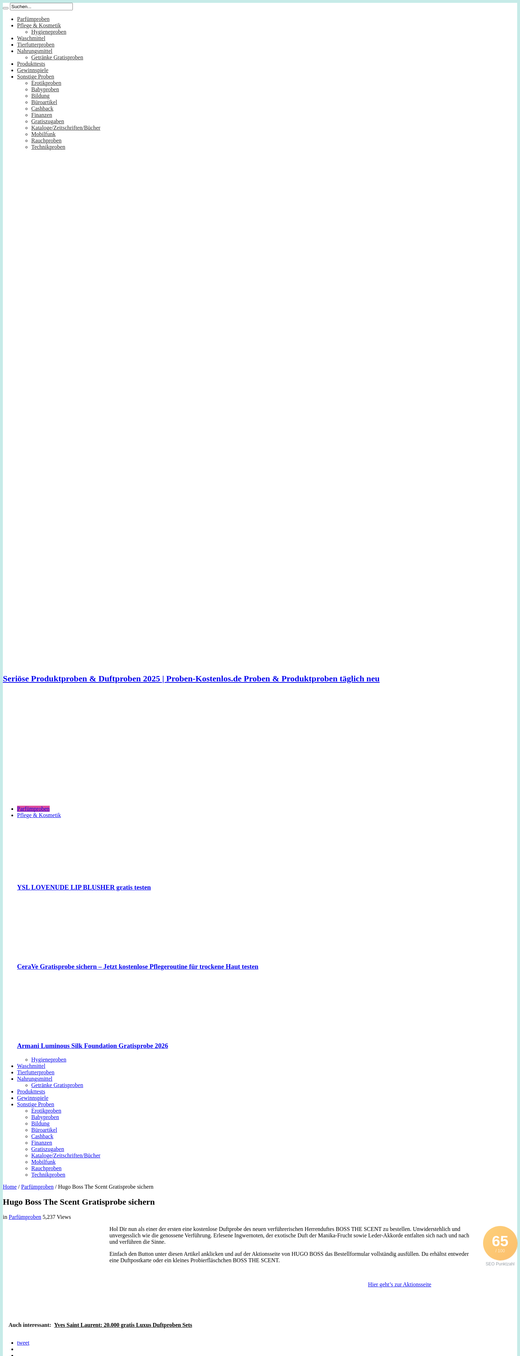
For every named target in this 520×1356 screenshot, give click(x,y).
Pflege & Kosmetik (39, 25)
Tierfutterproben (35, 45)
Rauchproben (46, 140)
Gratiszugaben (47, 121)
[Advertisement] (260, 750)
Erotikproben (46, 83)
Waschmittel (31, 38)
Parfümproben (33, 19)
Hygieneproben (48, 32)
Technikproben (48, 147)
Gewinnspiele (32, 70)
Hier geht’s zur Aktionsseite (399, 1284)
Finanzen (41, 115)
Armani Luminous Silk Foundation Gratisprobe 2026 (92, 1045)
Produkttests (31, 64)
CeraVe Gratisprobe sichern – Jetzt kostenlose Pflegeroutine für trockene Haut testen (137, 966)
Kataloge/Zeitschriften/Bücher (66, 128)
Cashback (42, 109)
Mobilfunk (43, 134)
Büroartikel (44, 102)
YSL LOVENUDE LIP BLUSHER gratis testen (84, 887)
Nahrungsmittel (35, 51)
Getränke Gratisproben (57, 57)
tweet (23, 1343)
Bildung (40, 96)
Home (10, 1187)
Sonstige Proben (35, 77)
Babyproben (45, 89)
